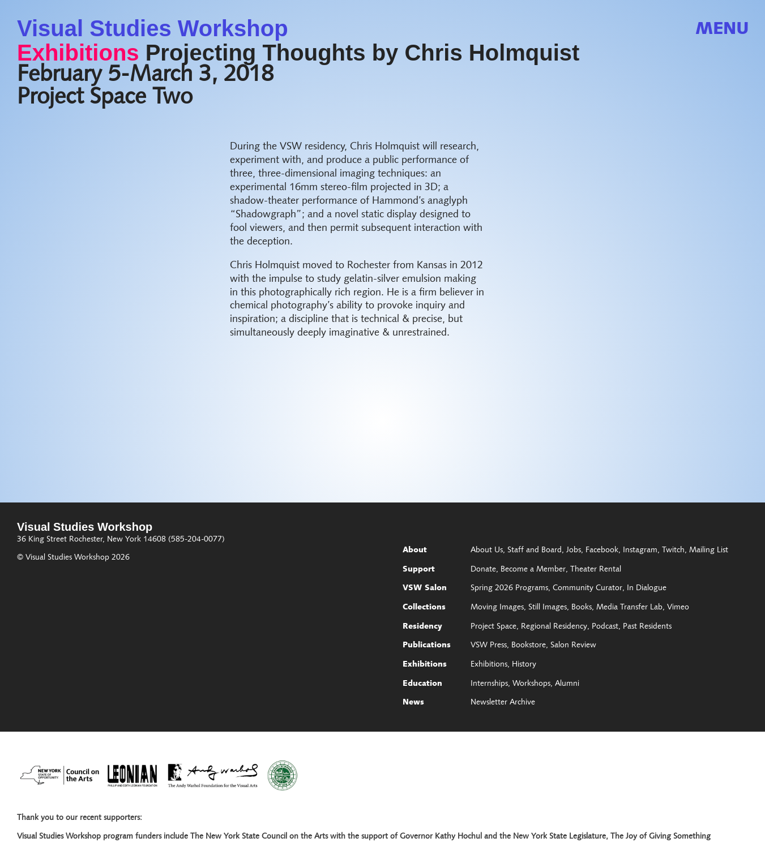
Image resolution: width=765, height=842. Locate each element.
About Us (487, 551)
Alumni (567, 684)
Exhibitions (78, 52)
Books (581, 608)
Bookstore (528, 646)
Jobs (573, 551)
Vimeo (678, 608)
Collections (424, 608)
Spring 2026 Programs (509, 588)
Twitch (673, 551)
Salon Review (573, 646)
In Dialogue (646, 588)
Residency (422, 627)
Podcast (605, 627)
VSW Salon (425, 588)
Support (419, 570)
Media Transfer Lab (629, 608)
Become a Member (533, 570)
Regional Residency (554, 627)
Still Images (547, 608)
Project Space (493, 627)
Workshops (531, 684)
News (413, 703)
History (524, 665)
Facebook (601, 551)
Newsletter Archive (503, 703)
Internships (489, 684)
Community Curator (587, 588)
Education (422, 684)
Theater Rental (595, 570)
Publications (427, 646)
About (415, 551)
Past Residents (647, 627)
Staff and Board (534, 551)
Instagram (640, 551)
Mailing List (708, 551)
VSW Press (489, 646)
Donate (483, 570)
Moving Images (497, 608)
